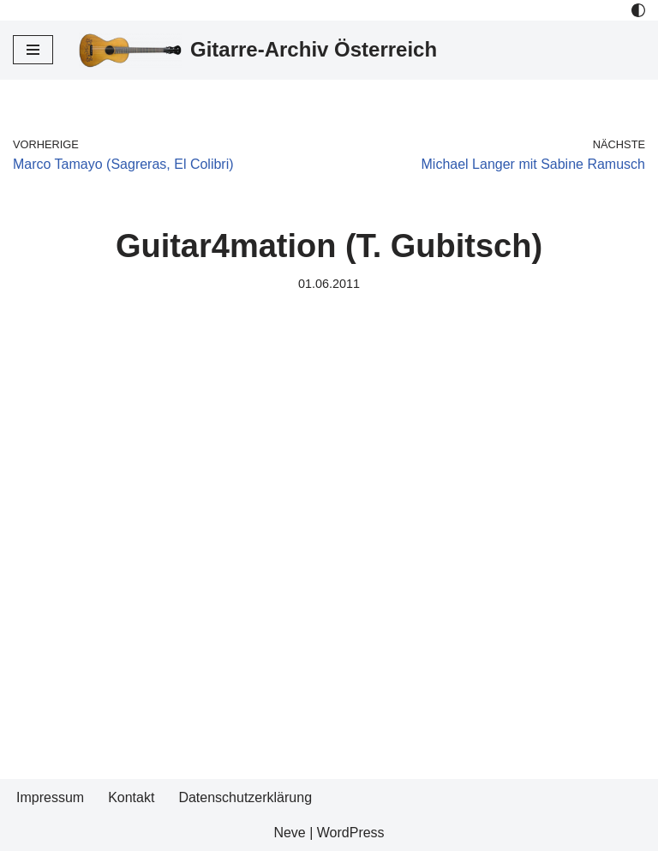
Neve (289, 832)
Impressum (50, 797)
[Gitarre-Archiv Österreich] (258, 50)
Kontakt (131, 797)
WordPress (351, 832)
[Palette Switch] (638, 10)
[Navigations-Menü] (33, 49)
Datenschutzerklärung (245, 797)
